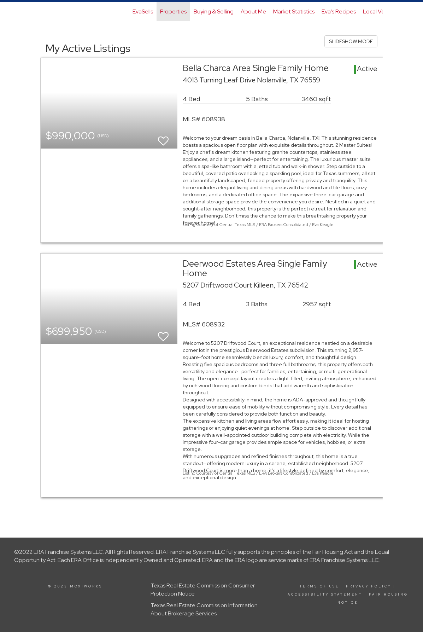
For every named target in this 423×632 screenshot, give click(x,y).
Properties (173, 11)
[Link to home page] (44, 11)
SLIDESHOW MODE (351, 41)
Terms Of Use (319, 586)
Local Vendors (381, 11)
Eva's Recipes (339, 11)
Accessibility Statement (325, 594)
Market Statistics (294, 11)
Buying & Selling (214, 11)
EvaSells (143, 11)
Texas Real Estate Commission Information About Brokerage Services (204, 609)
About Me (253, 11)
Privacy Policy (368, 586)
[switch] (163, 137)
